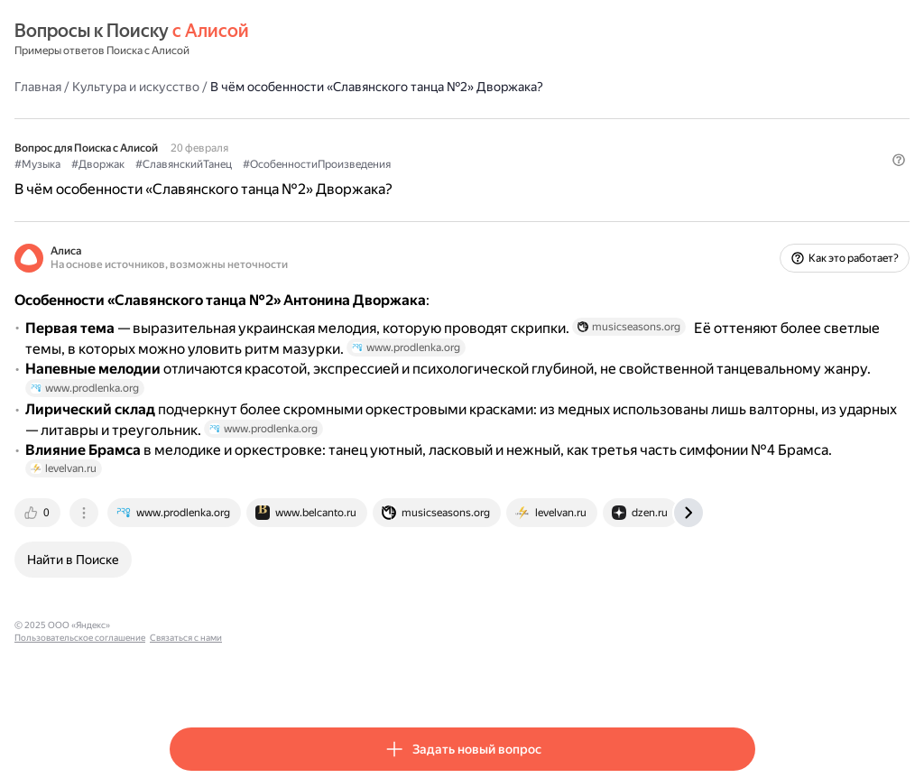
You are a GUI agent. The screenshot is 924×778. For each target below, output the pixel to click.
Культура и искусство (291, 86)
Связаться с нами (445, 677)
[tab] (194, 565)
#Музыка (193, 163)
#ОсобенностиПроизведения (472, 163)
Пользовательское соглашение (338, 677)
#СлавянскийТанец (339, 163)
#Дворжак (253, 163)
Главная (193, 86)
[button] (744, 194)
